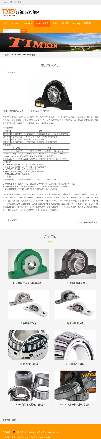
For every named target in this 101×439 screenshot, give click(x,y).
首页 (5, 23)
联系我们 (88, 23)
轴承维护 (65, 23)
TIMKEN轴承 (42, 23)
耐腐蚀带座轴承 (90, 222)
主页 (6, 55)
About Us (16, 23)
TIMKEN (28, 23)
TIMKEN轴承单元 (28, 55)
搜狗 (14, 420)
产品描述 (11, 73)
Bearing (76, 23)
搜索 (24, 31)
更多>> (50, 242)
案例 (54, 23)
